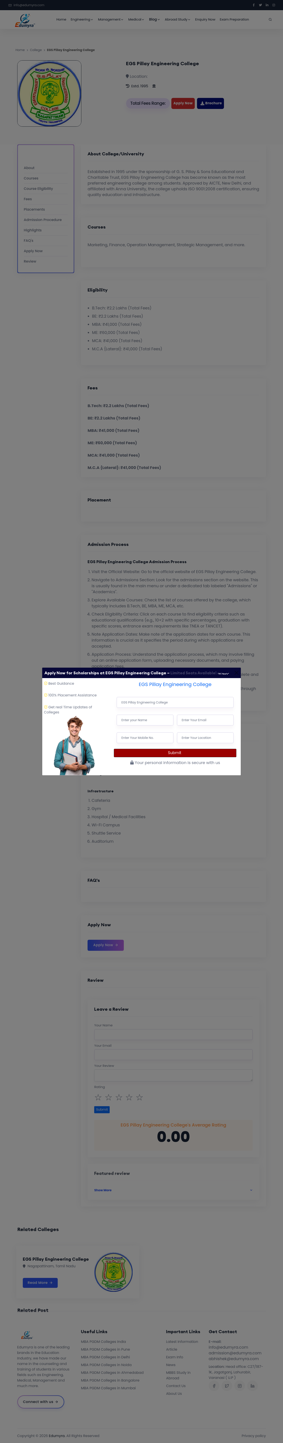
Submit (175, 752)
